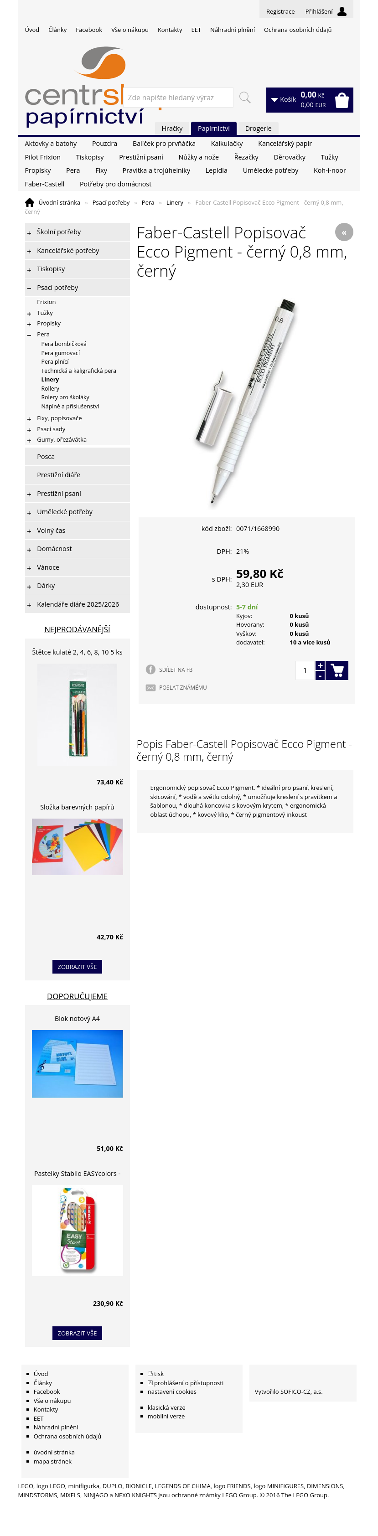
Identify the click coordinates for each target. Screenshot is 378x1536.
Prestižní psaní (141, 157)
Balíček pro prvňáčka (164, 143)
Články (57, 30)
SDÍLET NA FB (175, 669)
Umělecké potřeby (271, 170)
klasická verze (167, 1407)
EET (197, 30)
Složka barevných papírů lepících (77, 808)
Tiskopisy (90, 157)
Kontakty (170, 30)
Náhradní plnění (232, 30)
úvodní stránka (54, 1452)
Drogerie (258, 128)
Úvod (32, 30)
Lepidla (217, 170)
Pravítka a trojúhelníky (156, 170)
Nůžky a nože (199, 157)
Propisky (38, 170)
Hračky (172, 128)
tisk (159, 1374)
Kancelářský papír (285, 143)
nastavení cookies (172, 1391)
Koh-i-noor (330, 170)
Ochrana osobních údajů (297, 30)
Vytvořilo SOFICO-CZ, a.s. (289, 1391)
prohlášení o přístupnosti (188, 1383)
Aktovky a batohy (51, 143)
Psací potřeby (111, 202)
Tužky (329, 157)
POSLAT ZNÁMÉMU (183, 687)
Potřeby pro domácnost (115, 184)
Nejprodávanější (77, 629)
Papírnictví (214, 128)
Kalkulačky (227, 143)
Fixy (101, 170)
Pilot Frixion (43, 157)
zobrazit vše (77, 967)
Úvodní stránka (60, 202)
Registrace (280, 11)
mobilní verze (166, 1416)
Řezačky (246, 157)
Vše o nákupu (130, 30)
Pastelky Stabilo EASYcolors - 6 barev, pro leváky (77, 1174)
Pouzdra (104, 143)
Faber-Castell (45, 184)
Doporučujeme (77, 996)
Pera (73, 170)
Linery (174, 202)
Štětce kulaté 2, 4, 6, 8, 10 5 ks (77, 652)
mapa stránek (53, 1461)
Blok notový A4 (77, 1018)
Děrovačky (289, 157)
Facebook (89, 30)
